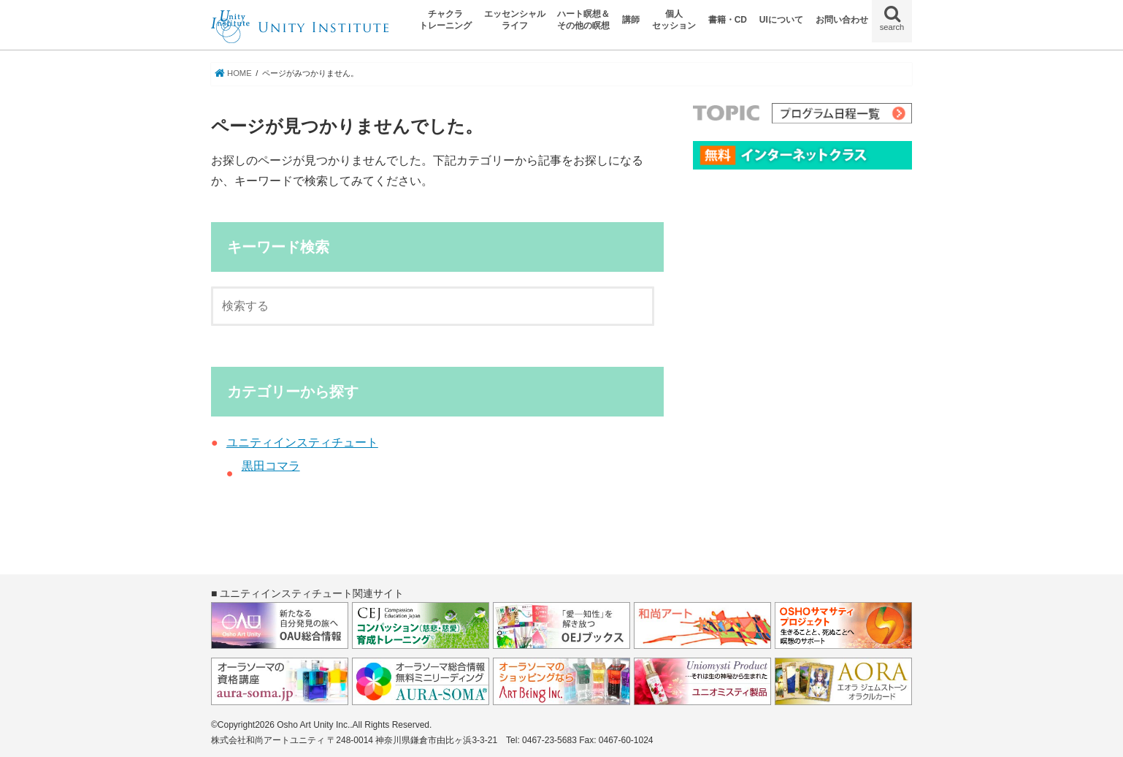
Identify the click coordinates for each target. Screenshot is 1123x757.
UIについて (781, 20)
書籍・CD (727, 20)
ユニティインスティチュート (302, 442)
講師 (631, 20)
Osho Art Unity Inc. (313, 725)
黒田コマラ (271, 466)
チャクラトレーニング (445, 20)
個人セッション (674, 20)
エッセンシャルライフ (514, 20)
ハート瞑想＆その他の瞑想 (583, 20)
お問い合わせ (842, 20)
